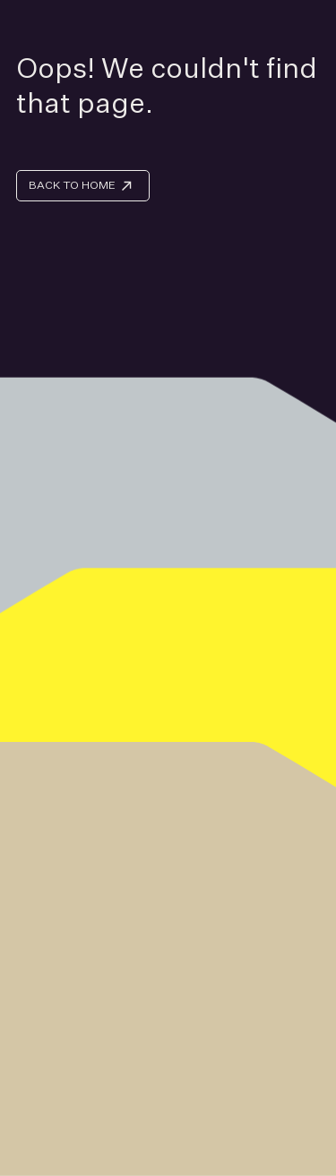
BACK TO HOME (72, 185)
